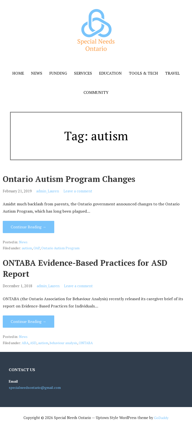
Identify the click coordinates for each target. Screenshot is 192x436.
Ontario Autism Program (60, 248)
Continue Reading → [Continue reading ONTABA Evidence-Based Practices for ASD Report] (28, 321)
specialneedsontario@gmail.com (35, 387)
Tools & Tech (143, 73)
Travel (172, 73)
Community (96, 92)
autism (27, 248)
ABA (25, 343)
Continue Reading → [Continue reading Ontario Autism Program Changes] (28, 226)
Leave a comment (78, 191)
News (36, 73)
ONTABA (86, 343)
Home (18, 73)
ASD (33, 343)
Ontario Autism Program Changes (69, 179)
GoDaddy (161, 417)
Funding (58, 73)
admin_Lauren (47, 191)
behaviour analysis (63, 343)
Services (83, 73)
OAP (37, 248)
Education (110, 73)
